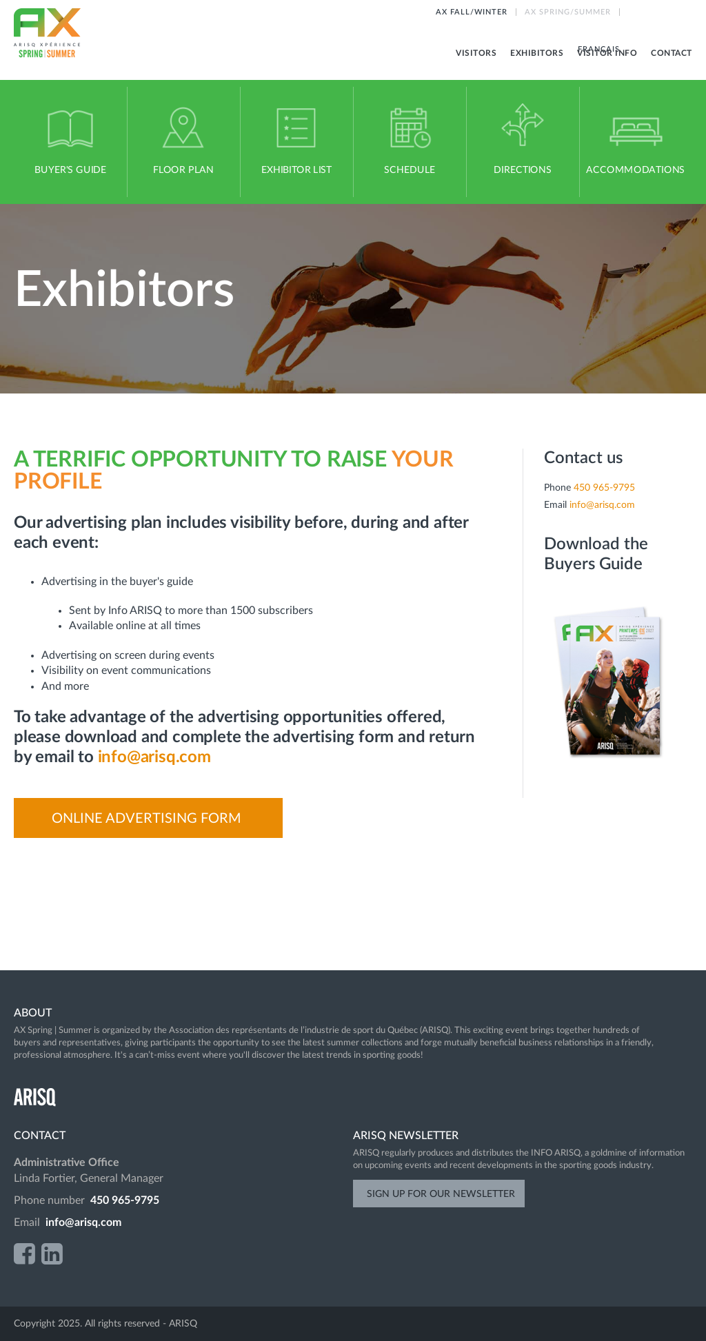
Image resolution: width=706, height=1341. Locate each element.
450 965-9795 (604, 488)
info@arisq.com (154, 757)
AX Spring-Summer (47, 33)
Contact (671, 53)
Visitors (476, 53)
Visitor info (607, 53)
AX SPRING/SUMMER (568, 12)
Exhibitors (536, 53)
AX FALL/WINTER (471, 12)
